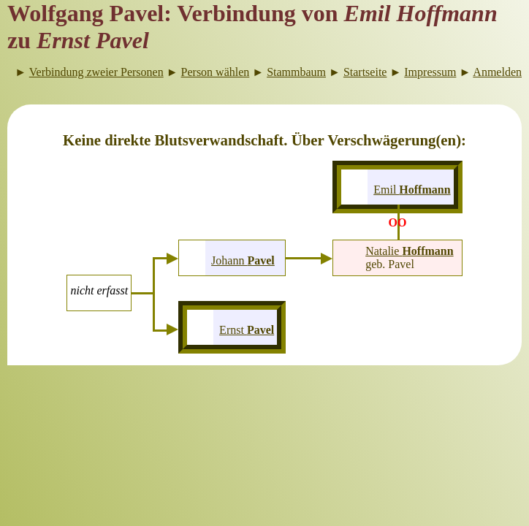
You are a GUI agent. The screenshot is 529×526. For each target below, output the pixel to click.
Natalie (409, 251)
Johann (243, 260)
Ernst (246, 330)
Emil (411, 189)
